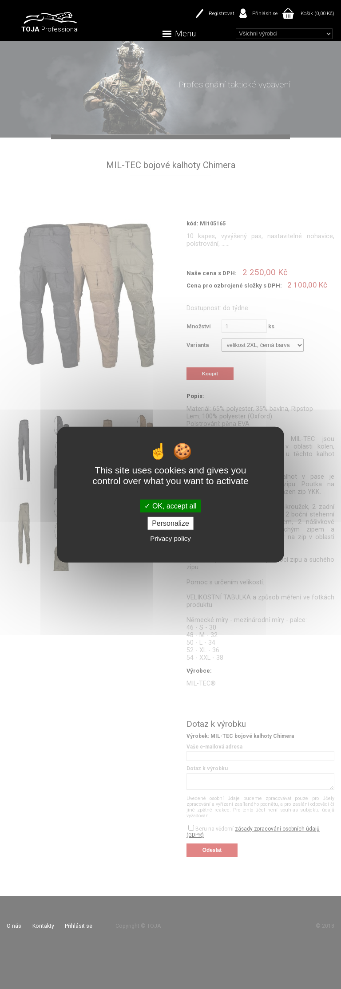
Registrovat (221, 13)
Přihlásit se (265, 13)
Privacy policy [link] (170, 538)
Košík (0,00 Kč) (317, 13)
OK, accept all (170, 505)
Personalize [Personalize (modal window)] (170, 523)
